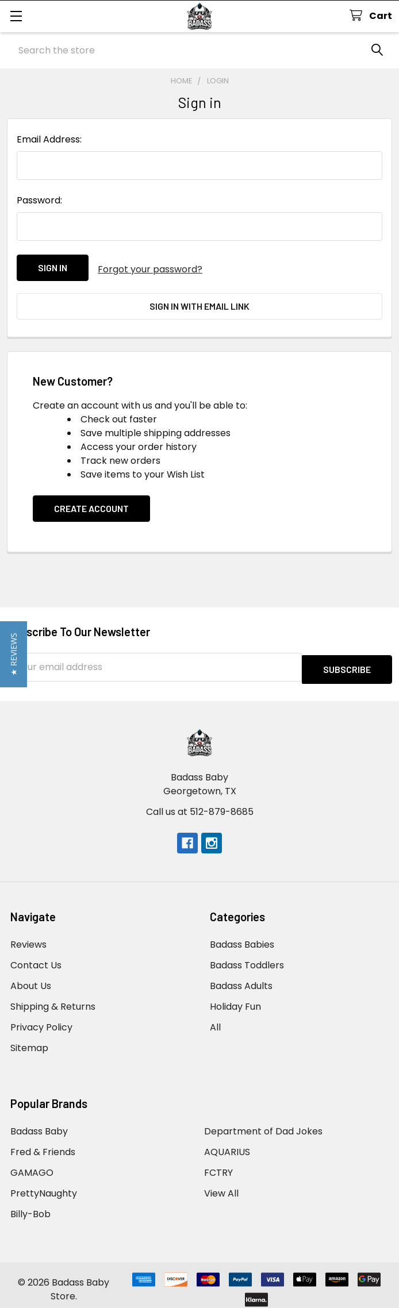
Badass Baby (39, 1122)
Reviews (28, 935)
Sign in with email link (199, 303)
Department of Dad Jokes (263, 1122)
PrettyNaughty (43, 1184)
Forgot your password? (150, 267)
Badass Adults (241, 977)
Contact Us (36, 956)
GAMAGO (31, 1164)
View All (221, 1184)
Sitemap (29, 1039)
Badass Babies (242, 935)
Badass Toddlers (247, 956)
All (215, 1018)
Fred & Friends (42, 1143)
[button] (13, 654)
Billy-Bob (30, 1205)
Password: (39, 200)
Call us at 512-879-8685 (200, 803)
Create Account (91, 502)
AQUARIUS (227, 1143)
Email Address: (49, 139)
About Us (30, 977)
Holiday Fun (235, 998)
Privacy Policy (41, 1018)
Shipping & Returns (52, 998)
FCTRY (218, 1164)
